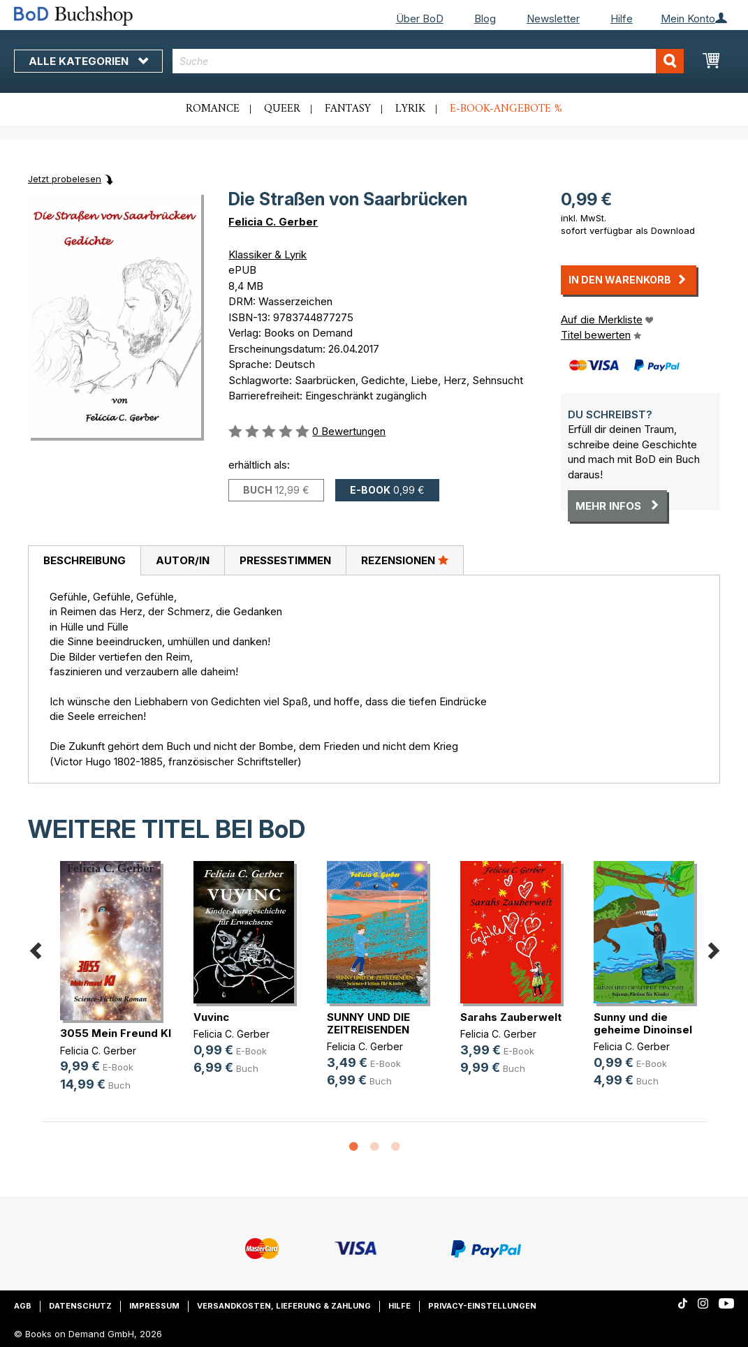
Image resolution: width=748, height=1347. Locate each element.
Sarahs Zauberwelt (511, 1017)
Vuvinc (211, 1017)
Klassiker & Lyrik (267, 254)
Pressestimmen (285, 560)
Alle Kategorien (88, 61)
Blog (485, 18)
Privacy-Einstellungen (482, 1306)
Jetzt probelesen (64, 178)
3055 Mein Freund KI (115, 1033)
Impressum (154, 1306)
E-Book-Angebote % (506, 109)
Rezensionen (404, 560)
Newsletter (553, 18)
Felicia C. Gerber (273, 221)
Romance (213, 109)
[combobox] (428, 61)
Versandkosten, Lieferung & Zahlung (284, 1306)
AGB (22, 1306)
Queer (282, 109)
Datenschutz (80, 1306)
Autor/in (183, 560)
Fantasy (348, 109)
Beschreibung (84, 560)
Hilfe (621, 18)
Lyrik (410, 109)
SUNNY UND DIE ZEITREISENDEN (368, 1023)
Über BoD (419, 18)
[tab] (84, 560)
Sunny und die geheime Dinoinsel (643, 1023)
